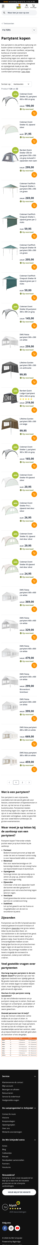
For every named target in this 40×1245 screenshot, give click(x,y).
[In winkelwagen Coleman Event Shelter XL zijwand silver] (34, 141)
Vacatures (6, 1167)
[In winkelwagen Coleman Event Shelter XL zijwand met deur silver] (34, 553)
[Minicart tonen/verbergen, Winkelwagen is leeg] (33, 6)
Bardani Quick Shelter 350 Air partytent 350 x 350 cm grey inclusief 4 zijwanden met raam (28, 155)
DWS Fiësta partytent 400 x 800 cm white (28, 649)
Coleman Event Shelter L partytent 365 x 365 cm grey (28, 449)
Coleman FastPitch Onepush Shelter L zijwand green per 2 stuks (28, 218)
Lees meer (25, 71)
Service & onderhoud (11, 1096)
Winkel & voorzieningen (12, 1132)
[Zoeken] (4, 12)
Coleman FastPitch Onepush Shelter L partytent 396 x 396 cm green (28, 187)
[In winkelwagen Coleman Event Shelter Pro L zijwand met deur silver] (34, 525)
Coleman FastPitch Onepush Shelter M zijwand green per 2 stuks (28, 279)
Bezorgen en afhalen (10, 1089)
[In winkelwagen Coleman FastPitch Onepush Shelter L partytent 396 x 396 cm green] (34, 205)
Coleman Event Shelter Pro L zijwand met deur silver (27, 507)
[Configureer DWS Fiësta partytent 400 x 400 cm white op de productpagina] (34, 637)
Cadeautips (7, 1153)
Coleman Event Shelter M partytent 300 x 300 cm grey (28, 309)
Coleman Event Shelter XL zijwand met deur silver (27, 536)
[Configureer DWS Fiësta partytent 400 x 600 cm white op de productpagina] (34, 718)
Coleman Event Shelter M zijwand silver (27, 477)
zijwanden (15, 928)
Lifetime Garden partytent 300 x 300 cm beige (28, 421)
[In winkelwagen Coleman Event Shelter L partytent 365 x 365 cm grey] (34, 466)
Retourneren (7, 1093)
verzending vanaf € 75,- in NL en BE (19, 2)
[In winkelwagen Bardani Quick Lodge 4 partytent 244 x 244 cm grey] (34, 410)
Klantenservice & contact (12, 1082)
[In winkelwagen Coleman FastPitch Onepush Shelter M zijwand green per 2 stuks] (34, 298)
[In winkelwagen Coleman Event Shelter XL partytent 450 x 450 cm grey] (34, 113)
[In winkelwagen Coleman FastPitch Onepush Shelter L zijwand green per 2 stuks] (34, 236)
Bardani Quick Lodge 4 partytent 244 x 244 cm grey (27, 393)
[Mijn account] (26, 6)
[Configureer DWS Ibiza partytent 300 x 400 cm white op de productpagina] (34, 769)
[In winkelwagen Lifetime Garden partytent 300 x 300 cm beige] (34, 438)
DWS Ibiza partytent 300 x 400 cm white (28, 754)
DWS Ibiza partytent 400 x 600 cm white (28, 728)
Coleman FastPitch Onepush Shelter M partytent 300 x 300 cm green (28, 249)
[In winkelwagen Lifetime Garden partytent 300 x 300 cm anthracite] (34, 382)
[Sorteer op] (22, 84)
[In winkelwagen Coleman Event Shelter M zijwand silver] (34, 494)
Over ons (6, 1128)
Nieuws (5, 1156)
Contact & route (9, 1114)
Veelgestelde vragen (10, 1100)
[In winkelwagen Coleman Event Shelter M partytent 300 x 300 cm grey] (34, 326)
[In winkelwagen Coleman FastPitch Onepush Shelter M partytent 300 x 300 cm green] (34, 267)
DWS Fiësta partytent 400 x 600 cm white (28, 702)
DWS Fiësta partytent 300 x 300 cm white (28, 337)
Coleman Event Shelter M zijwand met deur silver (27, 564)
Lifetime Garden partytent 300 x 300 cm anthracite (28, 365)
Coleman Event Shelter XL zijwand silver (27, 125)
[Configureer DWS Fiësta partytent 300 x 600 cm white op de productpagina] (34, 609)
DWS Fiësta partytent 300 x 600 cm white (28, 592)
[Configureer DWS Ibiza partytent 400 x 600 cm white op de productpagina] (34, 744)
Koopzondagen (8, 1121)
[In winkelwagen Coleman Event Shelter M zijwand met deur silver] (34, 581)
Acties (4, 1146)
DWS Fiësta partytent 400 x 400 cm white (28, 621)
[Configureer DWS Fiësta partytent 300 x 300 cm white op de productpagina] (34, 354)
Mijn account (7, 1086)
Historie (5, 1117)
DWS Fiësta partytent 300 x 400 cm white (28, 677)
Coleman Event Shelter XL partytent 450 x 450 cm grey (28, 96)
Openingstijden (8, 1125)
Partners (6, 1163)
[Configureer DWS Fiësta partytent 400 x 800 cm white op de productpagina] (34, 665)
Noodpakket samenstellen (13, 1160)
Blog (4, 1149)
